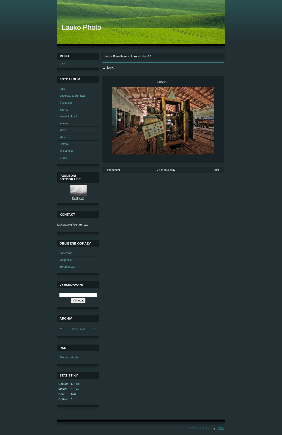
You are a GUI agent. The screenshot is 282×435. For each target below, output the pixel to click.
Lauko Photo (81, 27)
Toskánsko (66, 151)
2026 (82, 329)
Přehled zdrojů (68, 357)
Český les (65, 102)
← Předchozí (112, 169)
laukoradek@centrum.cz (72, 224)
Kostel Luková (68, 116)
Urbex (133, 56)
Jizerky (63, 109)
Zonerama (65, 253)
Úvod (107, 56)
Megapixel (65, 260)
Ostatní (64, 144)
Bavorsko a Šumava (72, 95)
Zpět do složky (166, 169)
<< (61, 329)
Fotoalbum (119, 56)
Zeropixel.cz (67, 266)
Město (63, 137)
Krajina (63, 123)
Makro (63, 130)
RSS (221, 428)
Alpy (62, 88)
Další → (217, 169)
